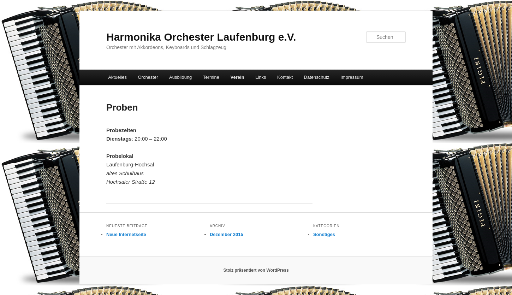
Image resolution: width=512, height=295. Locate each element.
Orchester (148, 77)
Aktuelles (117, 77)
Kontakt (285, 77)
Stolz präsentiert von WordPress (255, 270)
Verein (237, 77)
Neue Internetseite (126, 234)
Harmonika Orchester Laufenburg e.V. (201, 37)
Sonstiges (324, 234)
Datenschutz (316, 77)
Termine (211, 77)
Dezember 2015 (226, 234)
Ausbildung (180, 77)
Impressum (351, 77)
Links (260, 77)
